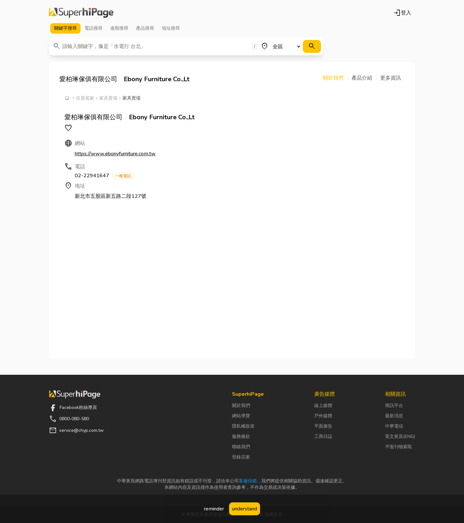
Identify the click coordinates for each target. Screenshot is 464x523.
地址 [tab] (171, 28)
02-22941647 (104, 175)
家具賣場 (108, 98)
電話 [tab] (93, 28)
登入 (402, 13)
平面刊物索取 (398, 447)
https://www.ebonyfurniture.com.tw (115, 153)
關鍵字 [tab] (65, 28)
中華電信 (394, 426)
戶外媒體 (323, 416)
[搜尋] (312, 46)
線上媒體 (323, 405)
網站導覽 (241, 416)
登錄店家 (241, 457)
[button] (335, 78)
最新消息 (394, 416)
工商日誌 (323, 436)
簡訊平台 (394, 405)
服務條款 (241, 436)
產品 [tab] (145, 28)
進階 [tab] (119, 28)
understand (244, 508)
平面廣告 (323, 426)
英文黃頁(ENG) (400, 436)
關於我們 (241, 405)
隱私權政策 (243, 426)
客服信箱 (248, 481)
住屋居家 (85, 98)
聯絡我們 (241, 447)
